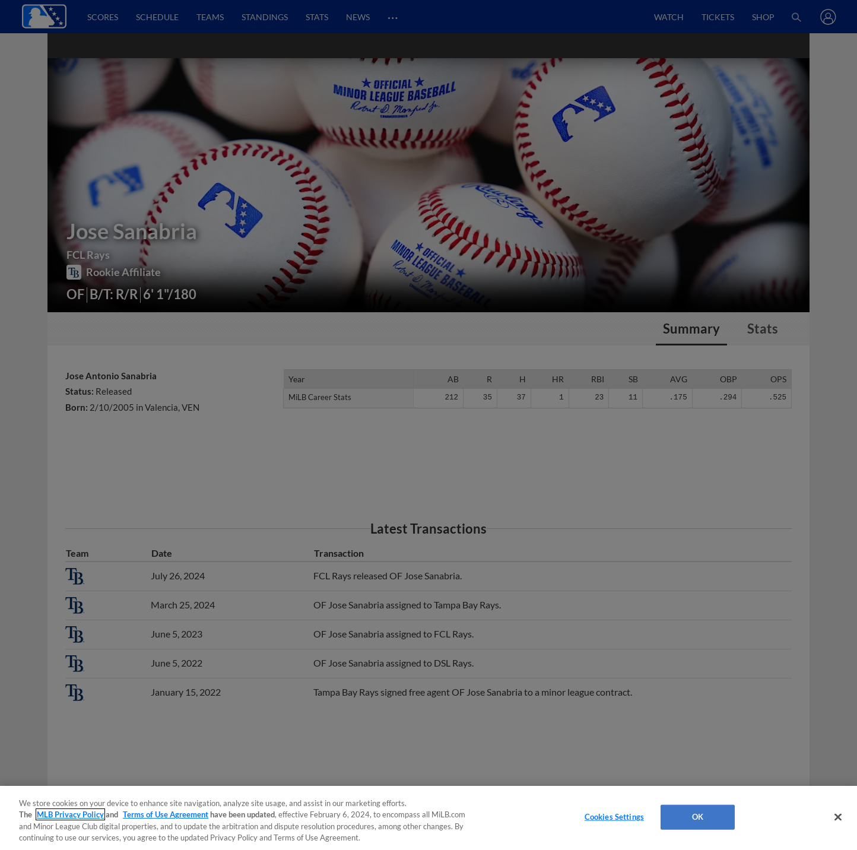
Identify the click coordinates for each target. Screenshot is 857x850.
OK (697, 817)
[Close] (838, 817)
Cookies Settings (614, 817)
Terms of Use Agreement (165, 814)
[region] (428, 818)
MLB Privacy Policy (70, 814)
